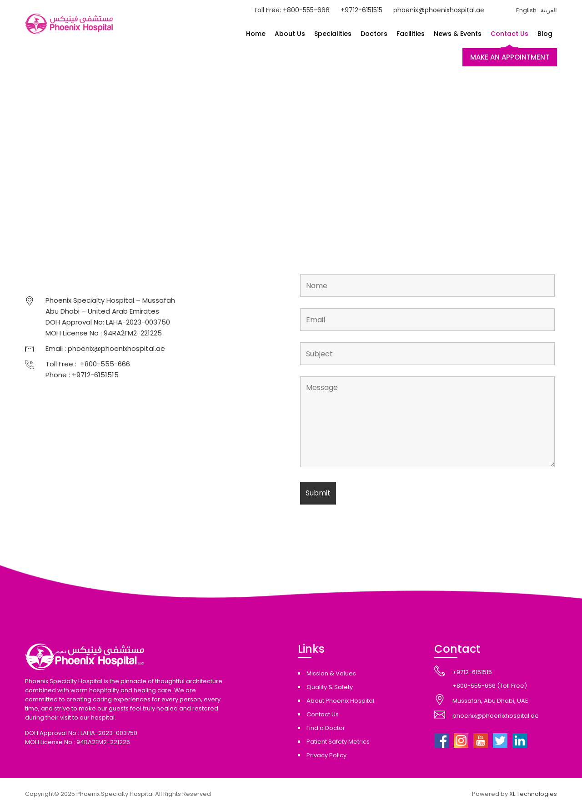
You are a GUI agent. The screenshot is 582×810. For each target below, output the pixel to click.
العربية (549, 10)
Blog (544, 33)
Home (256, 33)
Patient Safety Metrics (338, 741)
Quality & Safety (329, 687)
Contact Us (509, 33)
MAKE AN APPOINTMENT (509, 57)
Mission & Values (331, 673)
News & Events (458, 33)
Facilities (410, 33)
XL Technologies (533, 794)
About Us (290, 33)
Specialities (332, 33)
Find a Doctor (325, 728)
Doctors (374, 33)
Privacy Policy (326, 755)
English (526, 10)
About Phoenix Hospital (340, 700)
